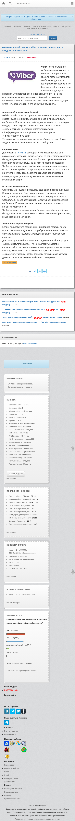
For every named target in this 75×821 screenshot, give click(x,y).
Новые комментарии (18, 589)
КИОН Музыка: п (16, 439)
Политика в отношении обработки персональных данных (37, 819)
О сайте (7, 775)
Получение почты (11, 731)
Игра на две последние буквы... (22, 559)
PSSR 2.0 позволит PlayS (20, 518)
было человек (30, 343)
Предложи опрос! (28, 671)
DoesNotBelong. (15, 458)
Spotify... (12, 420)
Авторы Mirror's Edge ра (19, 496)
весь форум (11, 577)
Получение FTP (10, 734)
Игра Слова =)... (16, 562)
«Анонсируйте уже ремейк (20, 499)
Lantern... (13, 408)
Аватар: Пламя (15, 464)
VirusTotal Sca (15, 455)
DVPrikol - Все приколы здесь (20, 384)
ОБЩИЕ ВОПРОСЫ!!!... (19, 569)
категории (35, 34)
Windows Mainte (15, 411)
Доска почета (9, 782)
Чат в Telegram (9, 262)
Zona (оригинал (15, 448)
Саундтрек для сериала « (20, 515)
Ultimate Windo (15, 427)
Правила (7, 795)
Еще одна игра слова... (19, 556)
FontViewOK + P (16, 423)
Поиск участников (11, 778)
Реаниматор (9, 765)
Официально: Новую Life (20, 505)
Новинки (11, 400)
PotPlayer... (13, 433)
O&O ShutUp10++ (16, 430)
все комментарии (13, 603)
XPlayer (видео (15, 445)
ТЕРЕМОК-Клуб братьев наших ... (23, 553)
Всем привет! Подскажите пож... (22, 595)
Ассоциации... (15, 566)
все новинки (11, 478)
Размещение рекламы (13, 789)
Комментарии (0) (13, 671)
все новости (11, 532)
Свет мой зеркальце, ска (19, 508)
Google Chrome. (15, 451)
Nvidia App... (14, 436)
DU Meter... (13, 414)
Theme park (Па (15, 442)
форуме (22, 545)
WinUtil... (12, 417)
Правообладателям (11, 799)
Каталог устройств (11, 768)
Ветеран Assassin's (17, 521)
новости (25, 491)
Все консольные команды (20, 524)
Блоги (6, 772)
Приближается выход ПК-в (20, 502)
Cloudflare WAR (15, 405)
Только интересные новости (20, 387)
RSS (42, 34)
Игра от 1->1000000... (18, 550)
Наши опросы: (14, 615)
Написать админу (11, 792)
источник (21, 152)
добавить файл (16, 474)
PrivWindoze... (15, 461)
